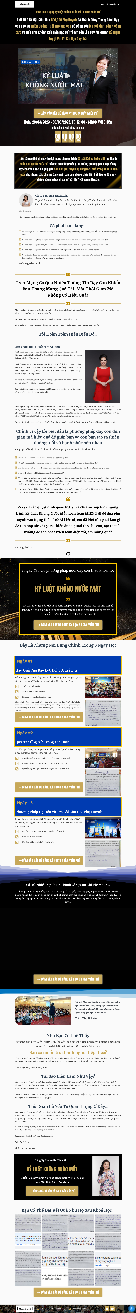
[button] (68, 76)
